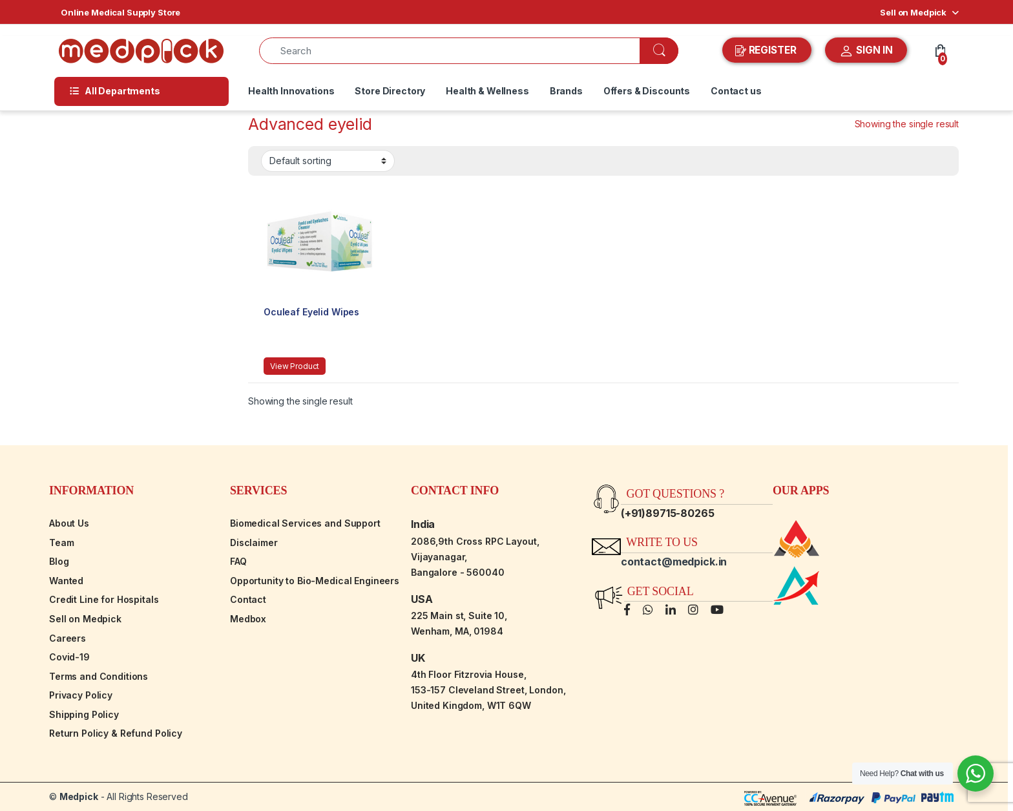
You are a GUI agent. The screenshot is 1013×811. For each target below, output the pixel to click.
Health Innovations (291, 90)
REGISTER (767, 50)
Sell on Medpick (913, 12)
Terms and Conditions (98, 676)
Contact (248, 599)
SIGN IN (866, 51)
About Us (69, 523)
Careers (67, 638)
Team (61, 542)
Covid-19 (69, 656)
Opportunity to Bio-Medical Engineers (314, 580)
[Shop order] (328, 161)
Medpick (78, 796)
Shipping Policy (84, 714)
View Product (294, 366)
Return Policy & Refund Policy (115, 733)
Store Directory (390, 90)
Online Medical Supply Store (120, 12)
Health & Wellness (487, 90)
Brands (566, 90)
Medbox (248, 618)
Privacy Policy (80, 695)
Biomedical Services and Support (305, 523)
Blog (58, 561)
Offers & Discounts (646, 90)
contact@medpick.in (674, 561)
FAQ (238, 561)
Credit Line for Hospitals (104, 599)
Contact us (736, 90)
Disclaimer (254, 542)
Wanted (66, 580)
